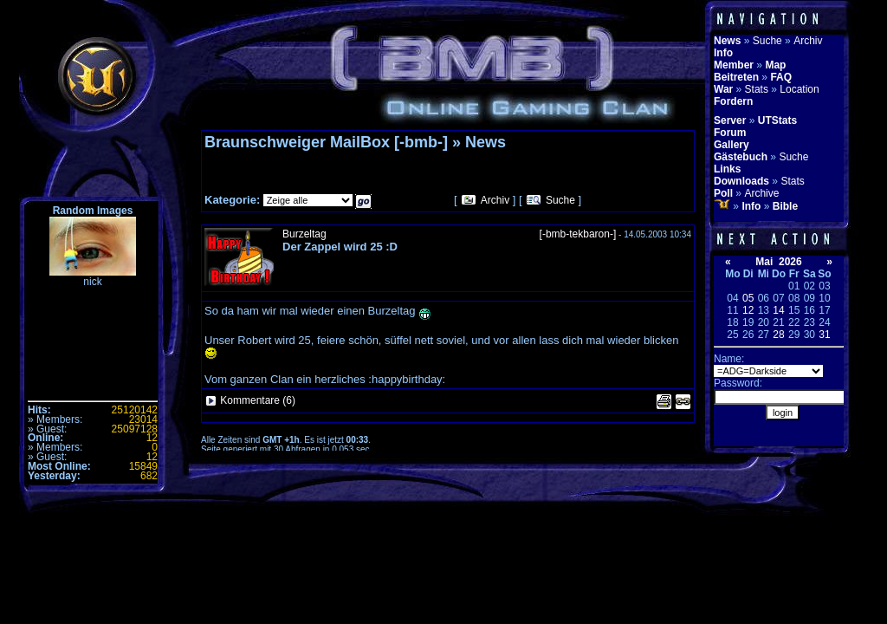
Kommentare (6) (257, 400)
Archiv (495, 200)
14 (778, 310)
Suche (560, 200)
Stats (756, 89)
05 (748, 298)
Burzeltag (304, 234)
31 (824, 334)
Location (799, 89)
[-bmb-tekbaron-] (578, 234)
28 (778, 334)
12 (748, 310)
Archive (761, 193)
